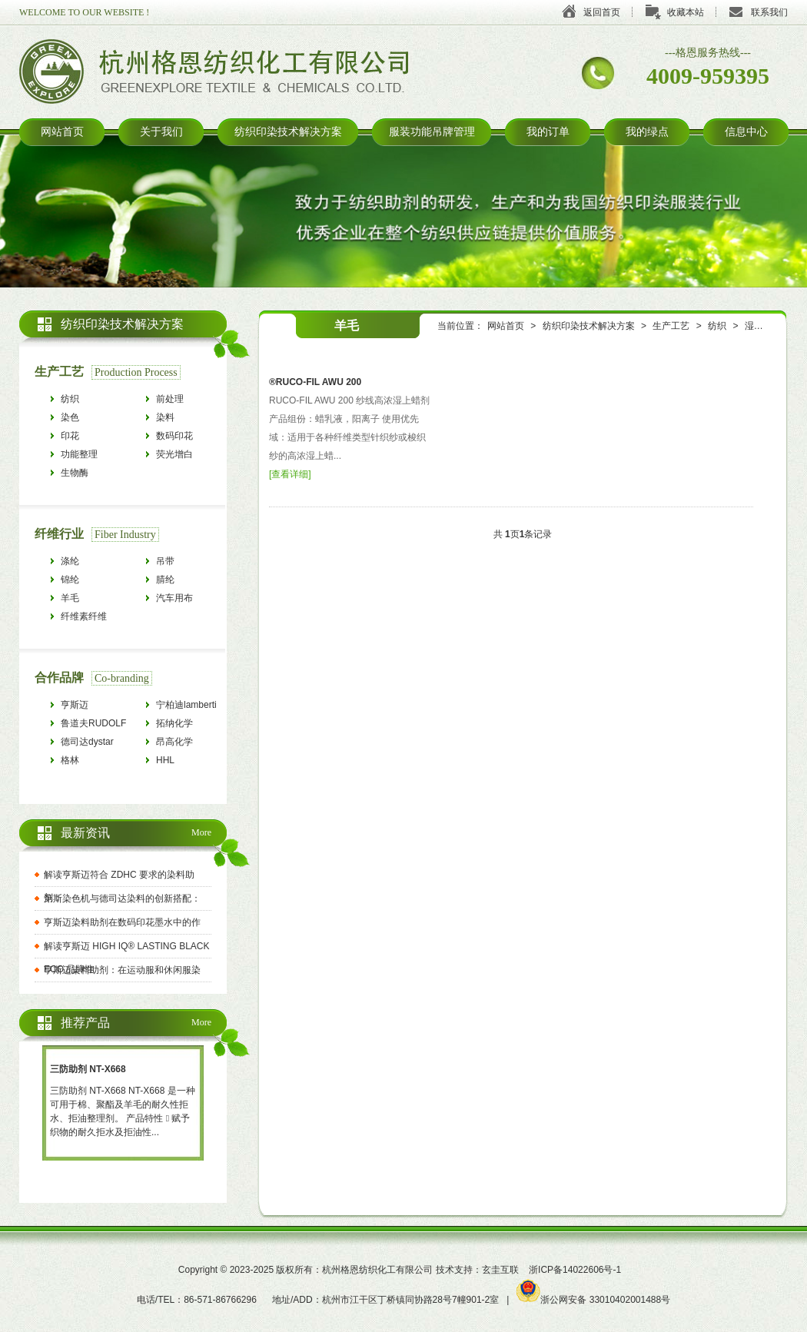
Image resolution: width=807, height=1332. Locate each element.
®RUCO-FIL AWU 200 (315, 382)
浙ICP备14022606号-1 (575, 1269)
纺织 (717, 326)
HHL (165, 760)
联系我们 (769, 12)
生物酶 (74, 472)
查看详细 (289, 474)
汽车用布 (174, 598)
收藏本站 (685, 12)
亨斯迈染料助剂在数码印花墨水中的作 (122, 922)
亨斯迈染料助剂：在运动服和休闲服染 (122, 970)
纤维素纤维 (84, 616)
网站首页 (62, 132)
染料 (165, 417)
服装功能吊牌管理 (432, 132)
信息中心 (746, 132)
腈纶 (165, 579)
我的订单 (548, 132)
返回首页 (601, 12)
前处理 (170, 399)
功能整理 (79, 454)
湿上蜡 (758, 326)
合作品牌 (59, 677)
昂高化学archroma (175, 743)
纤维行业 (59, 533)
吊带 (165, 561)
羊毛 (70, 598)
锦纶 (70, 579)
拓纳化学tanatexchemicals (190, 725)
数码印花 (174, 435)
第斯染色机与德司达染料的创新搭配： (122, 898)
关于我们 (161, 132)
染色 (70, 417)
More (201, 832)
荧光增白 (174, 454)
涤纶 (70, 561)
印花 (70, 435)
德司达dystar (87, 741)
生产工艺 (671, 326)
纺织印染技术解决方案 (288, 132)
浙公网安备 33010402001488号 (593, 1299)
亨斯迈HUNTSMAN (87, 706)
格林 (70, 760)
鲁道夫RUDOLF (93, 723)
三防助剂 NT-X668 (88, 1069)
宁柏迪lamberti (186, 704)
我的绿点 (647, 132)
